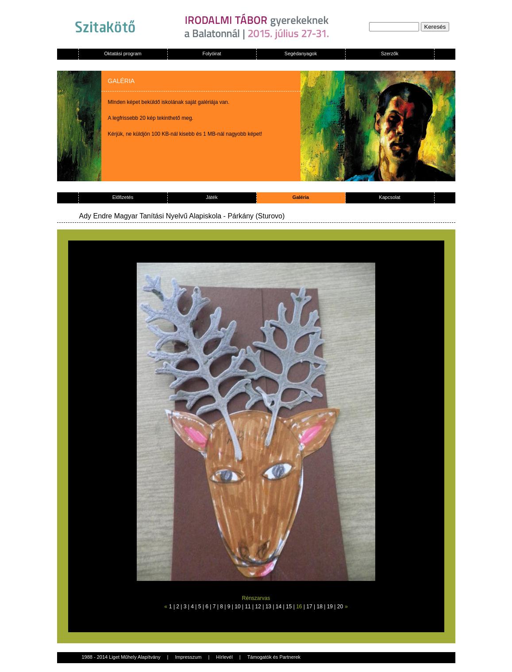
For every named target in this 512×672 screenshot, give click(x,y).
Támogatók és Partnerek (273, 657)
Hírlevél (224, 657)
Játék (211, 197)
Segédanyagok (301, 53)
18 (319, 606)
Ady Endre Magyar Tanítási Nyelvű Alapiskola (150, 216)
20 (340, 606)
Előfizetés (123, 197)
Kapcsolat (389, 197)
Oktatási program (122, 53)
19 (330, 606)
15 (289, 606)
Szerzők (390, 53)
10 (237, 606)
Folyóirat (211, 53)
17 (309, 606)
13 (268, 606)
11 (247, 606)
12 (258, 606)
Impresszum (188, 657)
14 (278, 606)
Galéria (301, 197)
